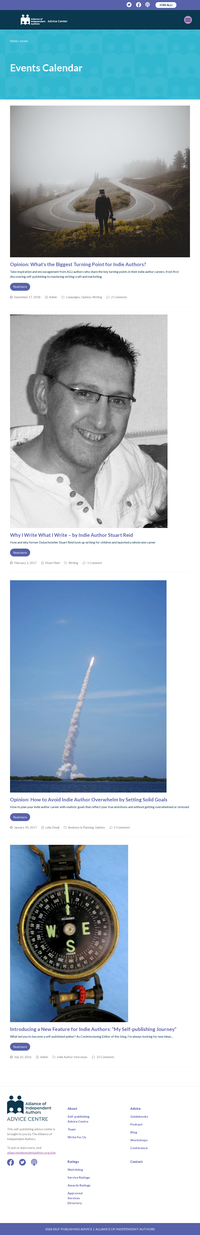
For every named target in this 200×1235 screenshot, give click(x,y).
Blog (133, 1132)
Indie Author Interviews (72, 1057)
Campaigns (73, 297)
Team (72, 1129)
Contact (136, 1161)
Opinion (86, 297)
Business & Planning (81, 827)
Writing (97, 297)
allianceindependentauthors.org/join (31, 1152)
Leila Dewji (52, 827)
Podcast (136, 1124)
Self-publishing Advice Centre (78, 1119)
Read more (20, 286)
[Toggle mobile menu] (172, 20)
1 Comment (94, 563)
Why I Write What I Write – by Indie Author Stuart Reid (71, 535)
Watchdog (75, 1169)
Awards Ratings (79, 1185)
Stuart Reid (52, 563)
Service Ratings (79, 1177)
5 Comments (122, 827)
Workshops (139, 1140)
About (72, 1108)
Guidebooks (139, 1116)
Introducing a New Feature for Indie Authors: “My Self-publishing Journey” (93, 1029)
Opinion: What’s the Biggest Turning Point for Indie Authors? (78, 264)
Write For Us (77, 1137)
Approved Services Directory (75, 1198)
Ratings (73, 1161)
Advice (135, 1108)
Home (14, 41)
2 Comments (119, 297)
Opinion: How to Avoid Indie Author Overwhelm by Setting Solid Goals (88, 799)
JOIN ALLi (165, 5)
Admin (53, 297)
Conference (139, 1148)
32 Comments (105, 1057)
